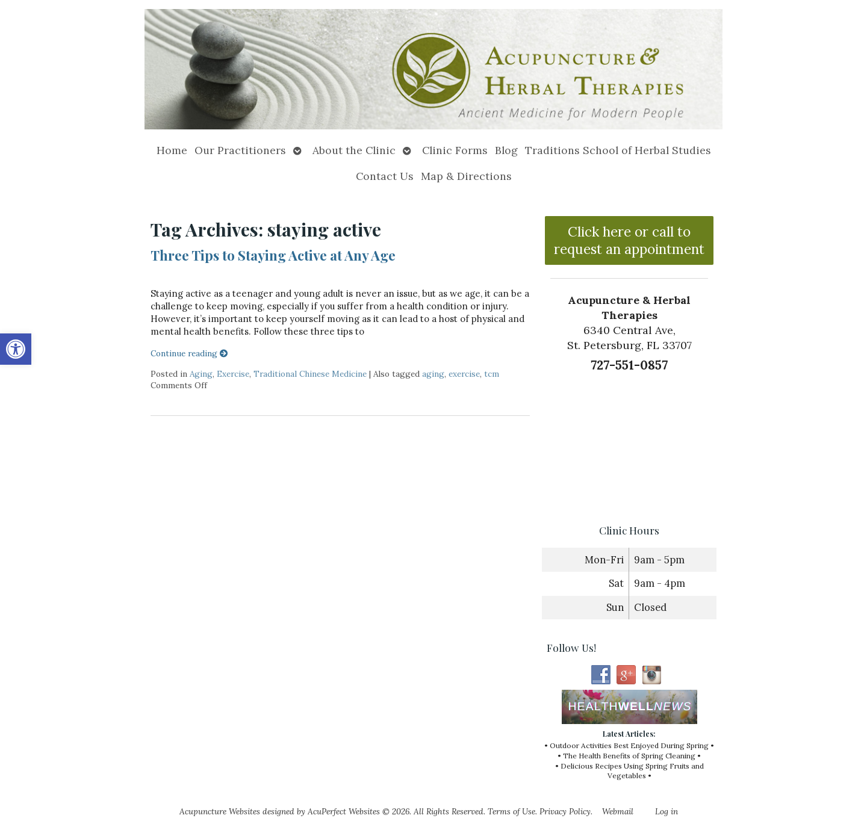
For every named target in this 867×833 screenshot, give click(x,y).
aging (433, 373)
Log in (666, 811)
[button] (15, 349)
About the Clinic (354, 150)
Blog (506, 150)
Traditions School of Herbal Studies (618, 150)
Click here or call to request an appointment (629, 240)
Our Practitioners (240, 150)
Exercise (233, 373)
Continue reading (189, 353)
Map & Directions (466, 176)
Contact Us (385, 176)
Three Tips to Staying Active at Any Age (273, 255)
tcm (491, 373)
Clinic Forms (455, 150)
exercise (464, 373)
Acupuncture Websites (219, 811)
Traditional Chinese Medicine (310, 373)
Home (172, 150)
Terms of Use (511, 811)
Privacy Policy (565, 811)
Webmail (617, 811)
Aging (201, 373)
